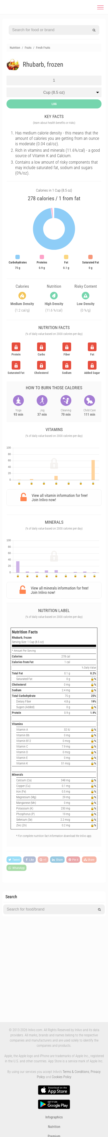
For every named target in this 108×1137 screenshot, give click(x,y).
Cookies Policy (61, 1077)
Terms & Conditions (76, 1072)
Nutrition (54, 1127)
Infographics (54, 1117)
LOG (54, 104)
